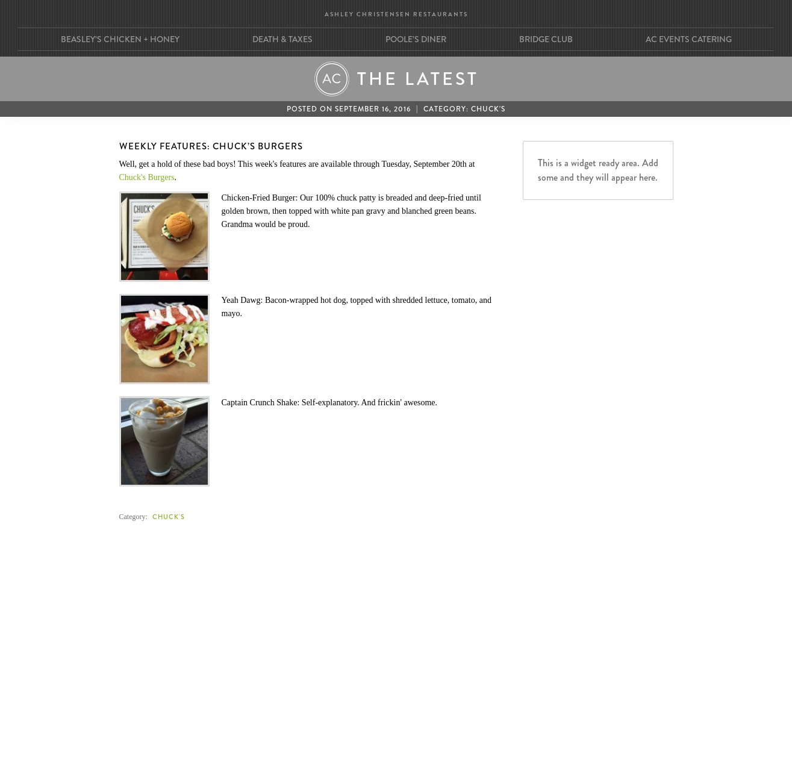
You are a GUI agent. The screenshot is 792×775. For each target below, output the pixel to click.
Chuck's (488, 109)
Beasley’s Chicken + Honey (120, 39)
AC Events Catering (689, 39)
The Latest (418, 79)
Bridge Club (546, 39)
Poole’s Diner (415, 39)
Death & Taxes (282, 39)
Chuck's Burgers (147, 177)
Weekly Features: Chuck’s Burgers (211, 146)
